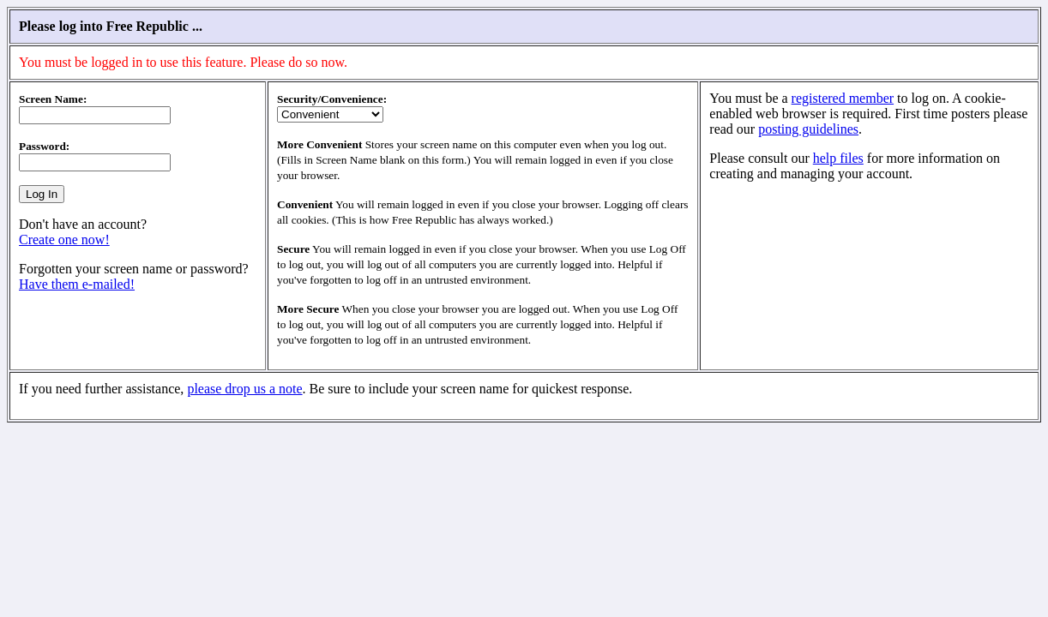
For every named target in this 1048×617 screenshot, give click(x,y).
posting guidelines (808, 129)
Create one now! (64, 239)
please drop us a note (244, 388)
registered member (843, 98)
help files (838, 158)
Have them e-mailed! (77, 284)
